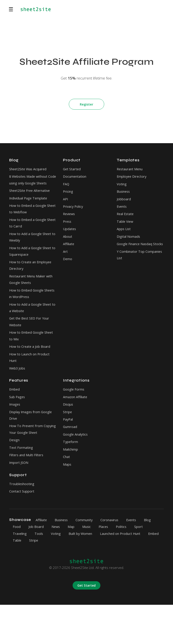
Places (106, 542)
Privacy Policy (73, 207)
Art (65, 254)
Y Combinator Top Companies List (140, 264)
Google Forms (74, 402)
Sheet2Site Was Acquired (28, 169)
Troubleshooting (22, 499)
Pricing (68, 192)
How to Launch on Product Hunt (29, 369)
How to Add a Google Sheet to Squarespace (30, 260)
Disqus (68, 417)
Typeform (70, 456)
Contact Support (21, 506)
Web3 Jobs (17, 381)
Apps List (124, 231)
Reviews (69, 215)
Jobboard (124, 200)
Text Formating (21, 462)
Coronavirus (112, 535)
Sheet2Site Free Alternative (30, 198)
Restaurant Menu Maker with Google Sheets (31, 289)
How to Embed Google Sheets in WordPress (27, 304)
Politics (124, 542)
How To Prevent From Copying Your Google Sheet (30, 443)
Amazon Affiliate (75, 410)
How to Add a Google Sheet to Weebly (30, 246)
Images (15, 417)
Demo (67, 261)
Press (67, 223)
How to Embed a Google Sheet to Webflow (28, 217)
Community (86, 535)
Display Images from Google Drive (31, 428)
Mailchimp (70, 464)
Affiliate (69, 246)
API (65, 200)
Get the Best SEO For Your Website (30, 333)
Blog (151, 535)
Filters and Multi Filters (26, 470)
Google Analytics (76, 448)
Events (122, 207)
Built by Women (82, 549)
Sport (142, 542)
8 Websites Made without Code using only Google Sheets (29, 184)
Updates (69, 231)
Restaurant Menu (130, 169)
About (67, 238)
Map (72, 542)
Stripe (67, 425)
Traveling (20, 549)
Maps (67, 479)
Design (14, 454)
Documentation (74, 177)
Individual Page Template (28, 206)
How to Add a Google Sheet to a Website (30, 318)
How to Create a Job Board (30, 358)
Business (124, 192)
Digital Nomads (128, 238)
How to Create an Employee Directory (31, 275)
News (56, 542)
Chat (66, 471)
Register (86, 104)
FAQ (66, 184)
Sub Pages (17, 410)
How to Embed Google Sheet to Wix (32, 347)
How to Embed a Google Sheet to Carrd (28, 231)
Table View (125, 223)
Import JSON (19, 477)
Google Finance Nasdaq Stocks (135, 249)
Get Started (72, 169)
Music (88, 542)
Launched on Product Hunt (122, 549)
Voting (122, 184)
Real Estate (126, 215)
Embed (14, 402)
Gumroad (70, 441)
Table (36, 555)
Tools (39, 549)
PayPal (68, 433)
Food (17, 542)
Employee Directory (132, 177)
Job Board (36, 542)
